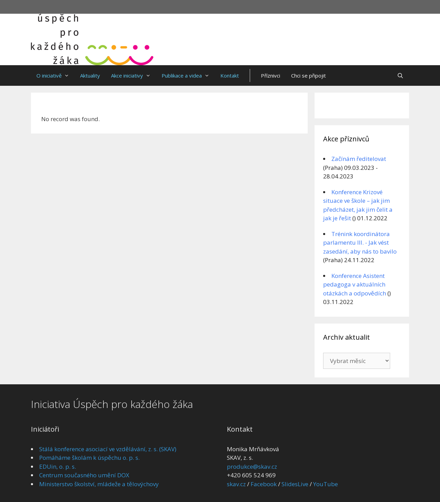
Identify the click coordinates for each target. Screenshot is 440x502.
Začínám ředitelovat (358, 159)
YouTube (325, 484)
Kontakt (229, 75)
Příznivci (270, 75)
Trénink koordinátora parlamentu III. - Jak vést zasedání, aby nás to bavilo (360, 242)
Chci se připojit (308, 75)
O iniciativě (55, 75)
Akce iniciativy (133, 75)
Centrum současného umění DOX (84, 475)
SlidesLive (295, 484)
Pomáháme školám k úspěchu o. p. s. (89, 458)
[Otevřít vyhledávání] (400, 75)
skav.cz (236, 484)
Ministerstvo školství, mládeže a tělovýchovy (99, 484)
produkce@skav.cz (252, 466)
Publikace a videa (188, 75)
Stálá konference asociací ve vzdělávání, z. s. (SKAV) (107, 449)
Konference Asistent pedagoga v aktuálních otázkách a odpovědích (354, 284)
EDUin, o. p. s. (57, 466)
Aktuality (90, 75)
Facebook (264, 484)
